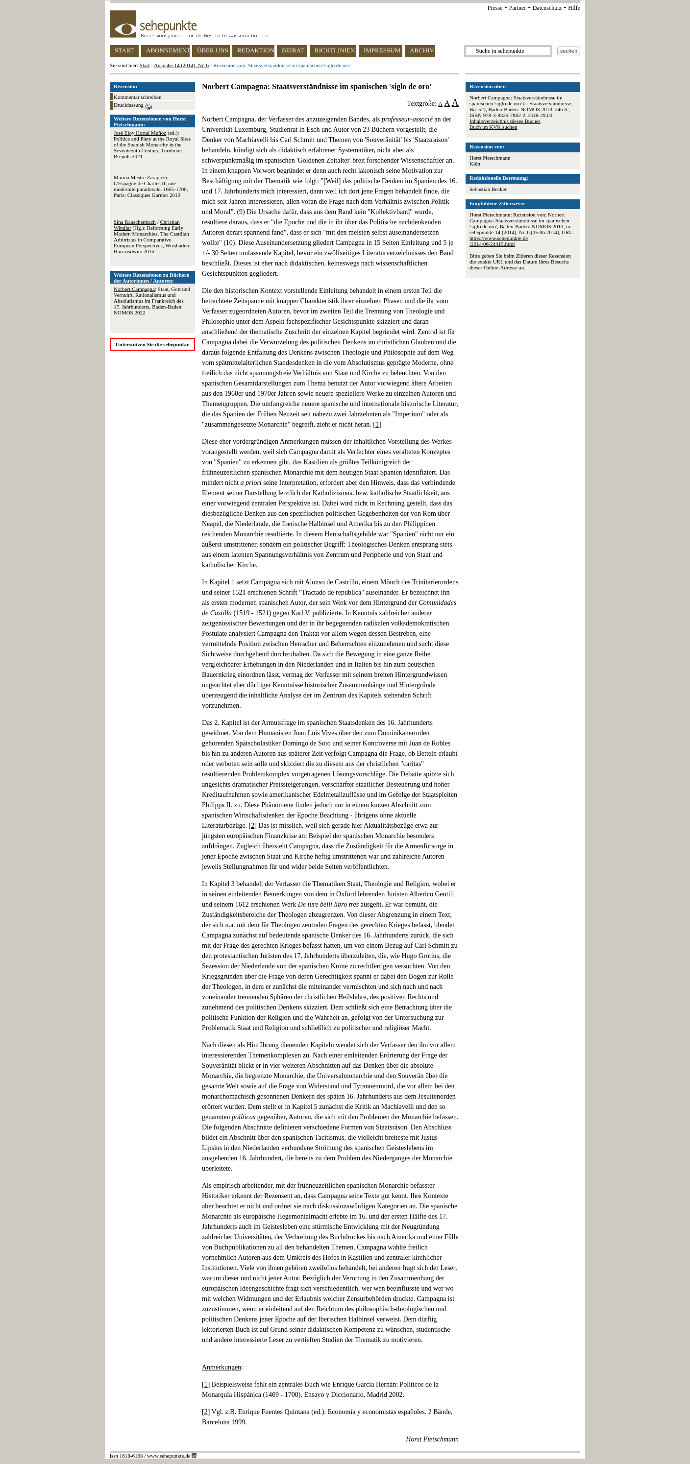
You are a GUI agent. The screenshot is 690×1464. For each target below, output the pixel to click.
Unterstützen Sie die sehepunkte (153, 344)
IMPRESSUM (382, 50)
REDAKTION (255, 50)
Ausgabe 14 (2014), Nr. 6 (181, 65)
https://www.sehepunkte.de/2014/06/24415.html (498, 241)
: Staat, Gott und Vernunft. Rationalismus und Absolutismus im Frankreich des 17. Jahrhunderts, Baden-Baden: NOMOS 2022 (152, 300)
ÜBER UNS (212, 50)
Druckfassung (133, 106)
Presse (495, 7)
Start (145, 65)
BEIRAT (293, 50)
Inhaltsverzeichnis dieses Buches (505, 121)
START (124, 50)
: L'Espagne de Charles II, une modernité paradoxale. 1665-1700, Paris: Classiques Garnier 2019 (151, 186)
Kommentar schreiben (137, 97)
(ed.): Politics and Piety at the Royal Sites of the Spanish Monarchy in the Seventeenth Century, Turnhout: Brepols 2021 (152, 144)
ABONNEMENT (168, 50)
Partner (517, 7)
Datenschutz (547, 7)
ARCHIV (422, 50)
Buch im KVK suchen (493, 127)
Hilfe (574, 7)
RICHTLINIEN (335, 50)
